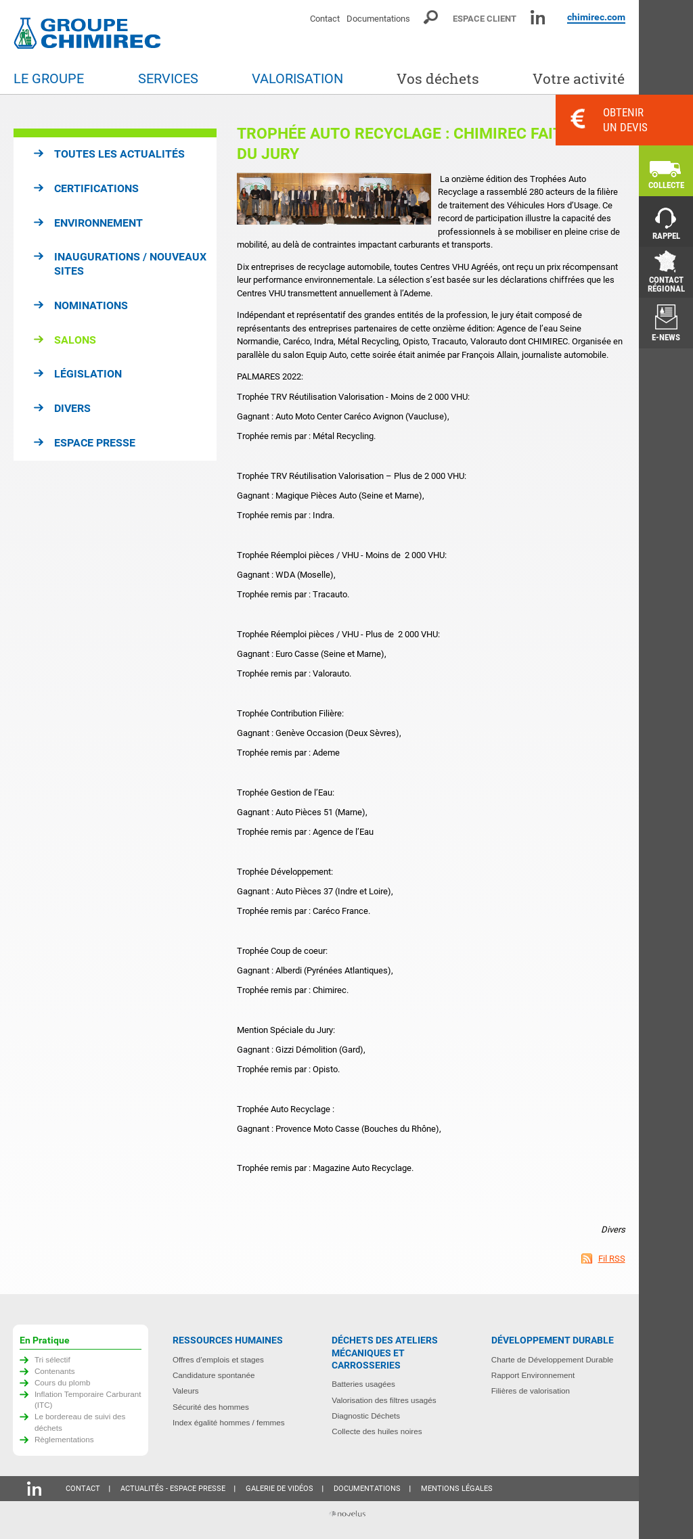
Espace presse (94, 442)
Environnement (98, 222)
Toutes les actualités (119, 153)
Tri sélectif (52, 1359)
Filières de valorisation (530, 1390)
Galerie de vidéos (279, 1488)
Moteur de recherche (431, 17)
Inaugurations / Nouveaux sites (130, 263)
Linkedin (537, 17)
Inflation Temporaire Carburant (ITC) (88, 1399)
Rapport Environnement (533, 1375)
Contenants (55, 1370)
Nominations (91, 305)
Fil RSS (611, 1259)
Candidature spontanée (214, 1375)
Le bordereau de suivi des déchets (80, 1422)
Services (168, 79)
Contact (325, 19)
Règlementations (64, 1439)
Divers (72, 408)
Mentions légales (457, 1488)
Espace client (484, 19)
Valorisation (297, 79)
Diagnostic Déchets (366, 1415)
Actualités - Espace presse (172, 1488)
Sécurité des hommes (211, 1406)
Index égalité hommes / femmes (229, 1422)
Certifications (96, 188)
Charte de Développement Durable (552, 1359)
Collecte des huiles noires (377, 1431)
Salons (75, 340)
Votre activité (579, 79)
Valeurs (186, 1390)
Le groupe (49, 79)
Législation (88, 373)
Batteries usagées (363, 1383)
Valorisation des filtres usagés (384, 1400)
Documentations (378, 19)
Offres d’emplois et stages (218, 1359)
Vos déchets (438, 79)
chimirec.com (596, 17)
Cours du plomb (63, 1382)
